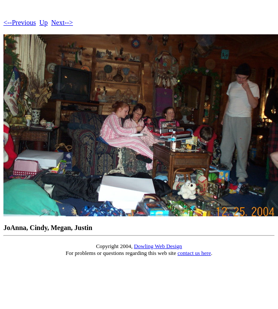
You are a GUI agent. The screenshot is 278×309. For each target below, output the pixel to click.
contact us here (194, 253)
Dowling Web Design (158, 246)
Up (43, 22)
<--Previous (19, 22)
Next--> (62, 22)
